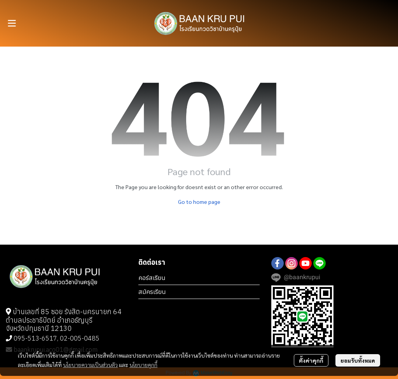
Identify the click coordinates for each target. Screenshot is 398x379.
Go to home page (199, 201)
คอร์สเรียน (152, 278)
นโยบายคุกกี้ (143, 364)
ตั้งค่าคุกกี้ (311, 360)
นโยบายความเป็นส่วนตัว (90, 364)
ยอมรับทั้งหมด (357, 360)
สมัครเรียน (152, 292)
